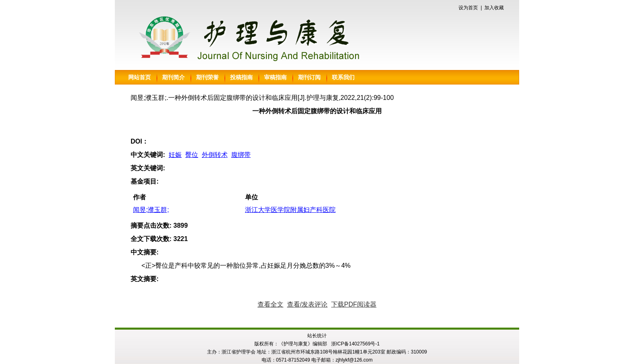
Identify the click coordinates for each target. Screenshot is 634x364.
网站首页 (139, 77)
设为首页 (468, 8)
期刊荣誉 (207, 77)
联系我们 (343, 77)
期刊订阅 (309, 77)
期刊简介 (173, 77)
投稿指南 (241, 77)
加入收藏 (494, 8)
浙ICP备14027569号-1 (355, 344)
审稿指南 (275, 77)
